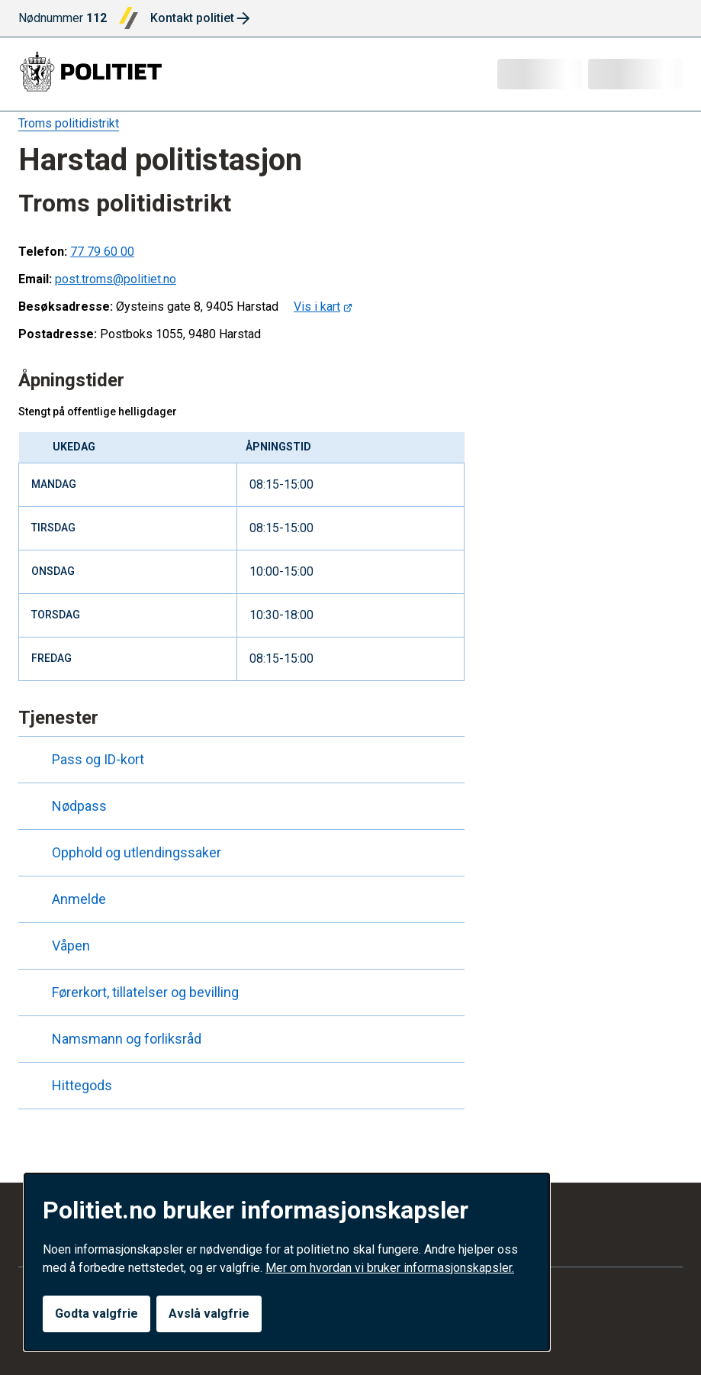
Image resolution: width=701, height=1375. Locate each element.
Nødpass (65, 806)
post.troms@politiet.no (115, 279)
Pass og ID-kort (84, 759)
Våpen (57, 946)
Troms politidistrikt (68, 123)
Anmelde (65, 899)
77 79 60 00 (102, 251)
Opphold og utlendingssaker (122, 853)
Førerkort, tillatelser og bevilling (131, 992)
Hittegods (68, 1085)
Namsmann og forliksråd (112, 1039)
